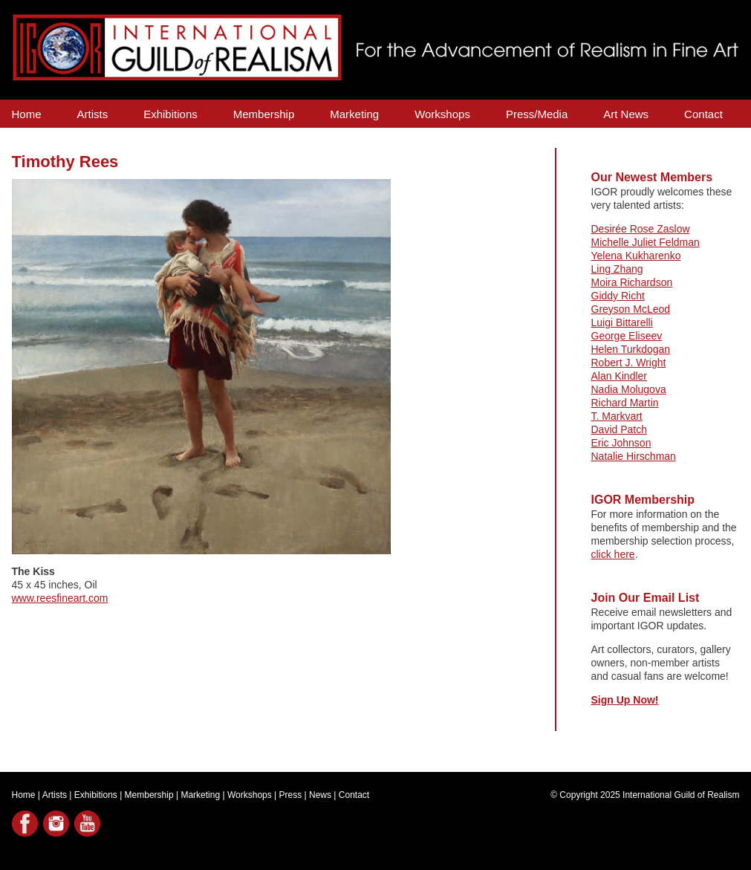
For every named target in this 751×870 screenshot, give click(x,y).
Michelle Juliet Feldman (645, 242)
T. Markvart (617, 416)
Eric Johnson (621, 443)
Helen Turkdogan (631, 349)
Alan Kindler (619, 376)
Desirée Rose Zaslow (640, 229)
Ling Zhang (617, 269)
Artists (92, 114)
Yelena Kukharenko (636, 256)
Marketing (354, 114)
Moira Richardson (632, 282)
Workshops (442, 114)
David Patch (619, 429)
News (320, 795)
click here (613, 554)
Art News (625, 114)
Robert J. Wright (628, 363)
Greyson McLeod (631, 309)
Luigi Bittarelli (622, 322)
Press (290, 795)
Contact (703, 114)
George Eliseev (627, 336)
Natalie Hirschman (633, 456)
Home (27, 114)
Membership (264, 114)
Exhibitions (170, 114)
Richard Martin (625, 403)
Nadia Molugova (628, 389)
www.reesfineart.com (60, 598)
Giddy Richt (618, 296)
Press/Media (537, 114)
